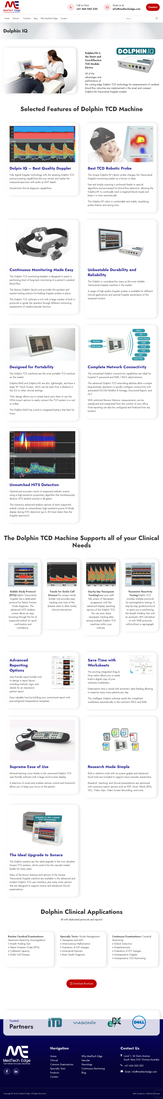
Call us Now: (82, 7)
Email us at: (122, 7)
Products (27, 18)
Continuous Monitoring (93, 1068)
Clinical (16, 18)
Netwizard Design (153, 1093)
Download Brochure (81, 983)
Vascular (85, 1060)
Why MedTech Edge (49, 18)
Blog (35, 18)
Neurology (86, 1064)
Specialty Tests (57, 1068)
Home (6, 18)
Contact (152, 7)
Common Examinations (61, 1064)
